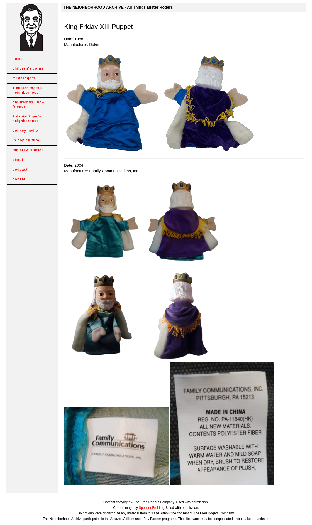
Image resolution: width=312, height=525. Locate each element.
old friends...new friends (29, 104)
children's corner (29, 68)
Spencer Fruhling (151, 508)
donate (19, 179)
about (18, 160)
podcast (20, 169)
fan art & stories (28, 150)
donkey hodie (25, 131)
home (18, 59)
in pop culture (26, 140)
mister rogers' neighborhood (28, 90)
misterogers (24, 78)
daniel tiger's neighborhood (27, 118)
